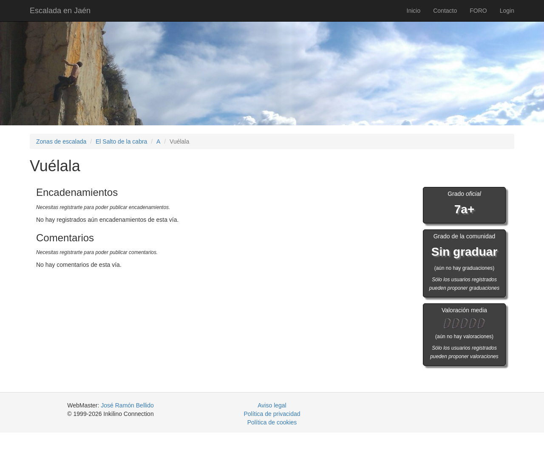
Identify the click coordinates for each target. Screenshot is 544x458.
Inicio (414, 10)
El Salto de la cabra (121, 141)
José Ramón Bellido (127, 405)
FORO (478, 10)
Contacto (445, 10)
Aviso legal (272, 405)
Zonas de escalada (61, 141)
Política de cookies (272, 422)
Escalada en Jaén (60, 10)
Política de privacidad (272, 413)
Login (507, 10)
